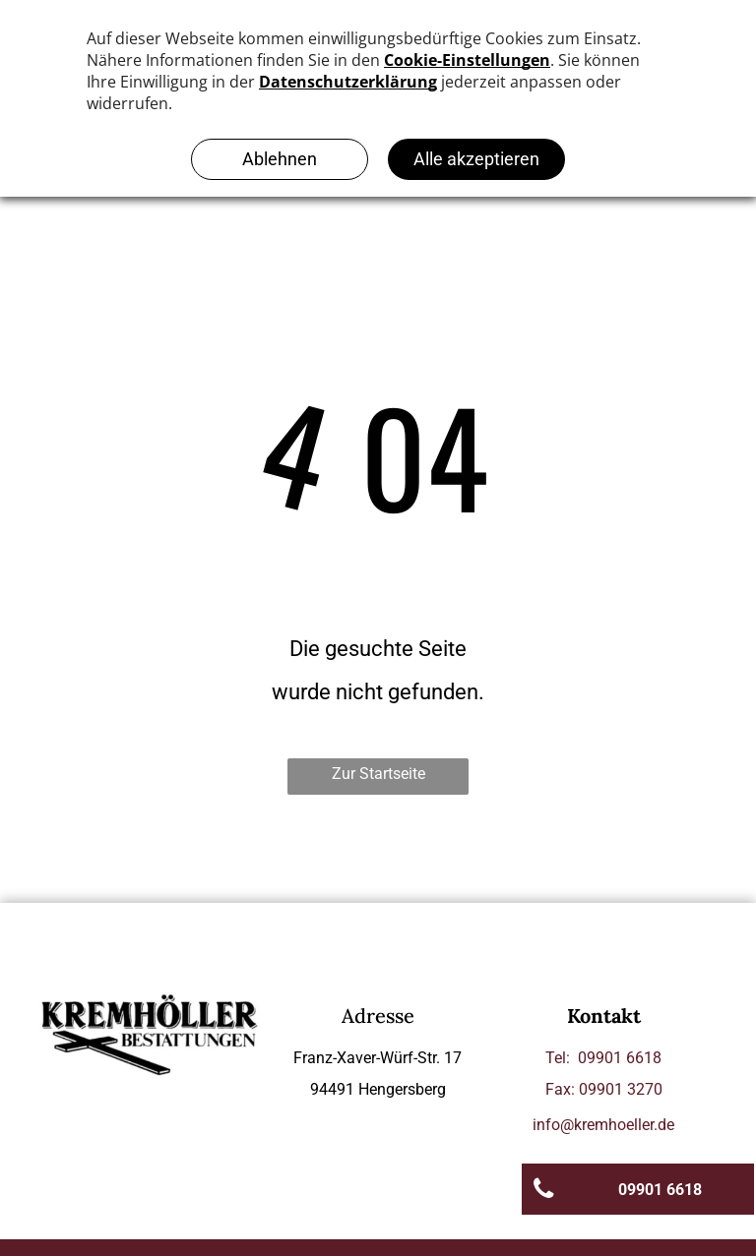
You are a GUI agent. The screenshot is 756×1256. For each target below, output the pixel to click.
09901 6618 (620, 1057)
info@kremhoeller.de (603, 1124)
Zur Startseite (378, 773)
